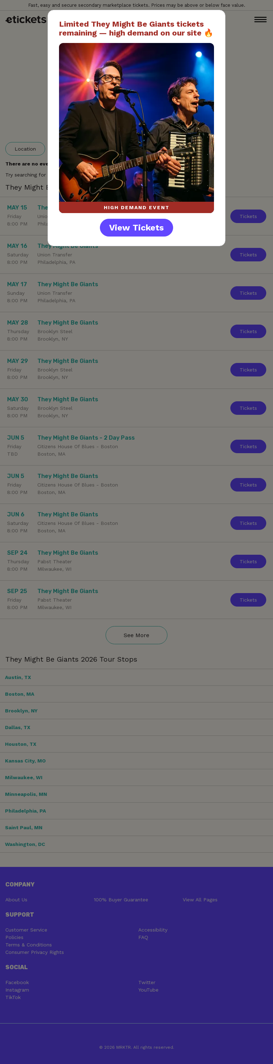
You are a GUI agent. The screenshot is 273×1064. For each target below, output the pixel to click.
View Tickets (136, 228)
